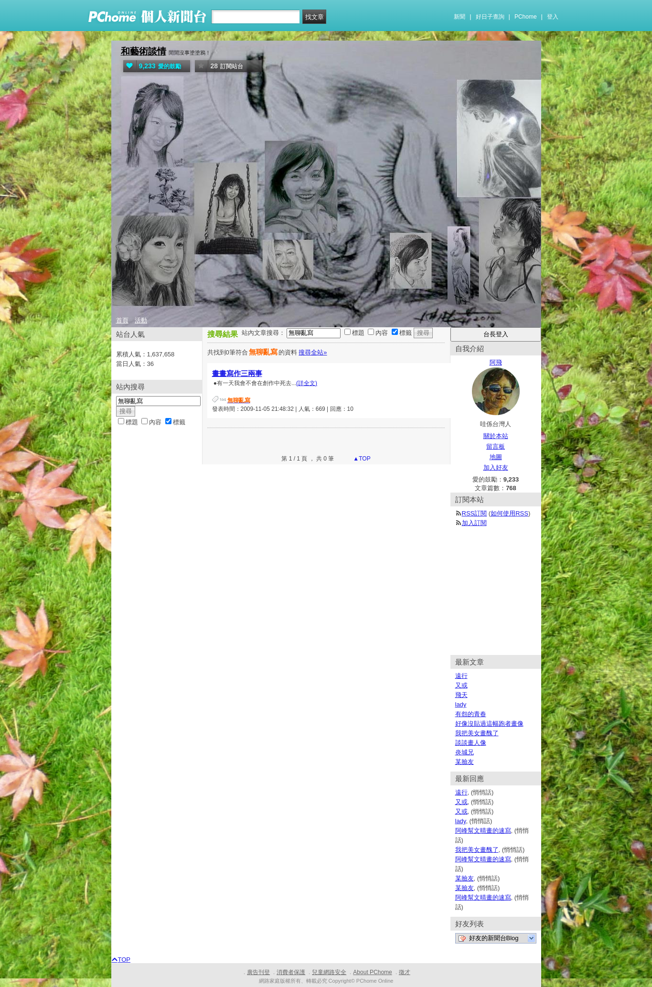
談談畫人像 (470, 742)
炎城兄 (464, 752)
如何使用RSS (509, 513)
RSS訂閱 (474, 513)
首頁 (122, 320)
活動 (141, 320)
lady (461, 704)
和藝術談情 (143, 51)
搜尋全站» (313, 352)
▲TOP (361, 458)
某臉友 (464, 761)
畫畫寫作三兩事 (237, 373)
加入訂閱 (474, 522)
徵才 (404, 972)
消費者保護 (291, 972)
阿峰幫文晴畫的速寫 (483, 830)
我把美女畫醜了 (477, 733)
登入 (552, 16)
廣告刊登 (258, 972)
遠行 (461, 675)
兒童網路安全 (329, 972)
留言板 (495, 446)
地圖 (496, 457)
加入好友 (495, 467)
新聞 (459, 16)
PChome (525, 16)
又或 (461, 685)
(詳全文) (306, 383)
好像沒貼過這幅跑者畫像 (489, 723)
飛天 (461, 694)
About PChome (372, 972)
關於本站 (495, 436)
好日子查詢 (490, 16)
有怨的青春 (470, 714)
